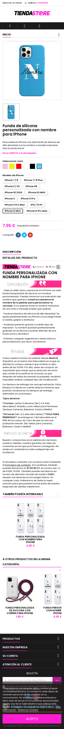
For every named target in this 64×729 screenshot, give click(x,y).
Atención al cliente (12, 2)
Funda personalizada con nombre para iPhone (30, 539)
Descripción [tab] (12, 252)
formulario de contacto (18, 465)
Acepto (32, 719)
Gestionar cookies (28, 710)
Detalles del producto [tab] (20, 258)
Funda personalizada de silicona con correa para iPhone (19, 610)
